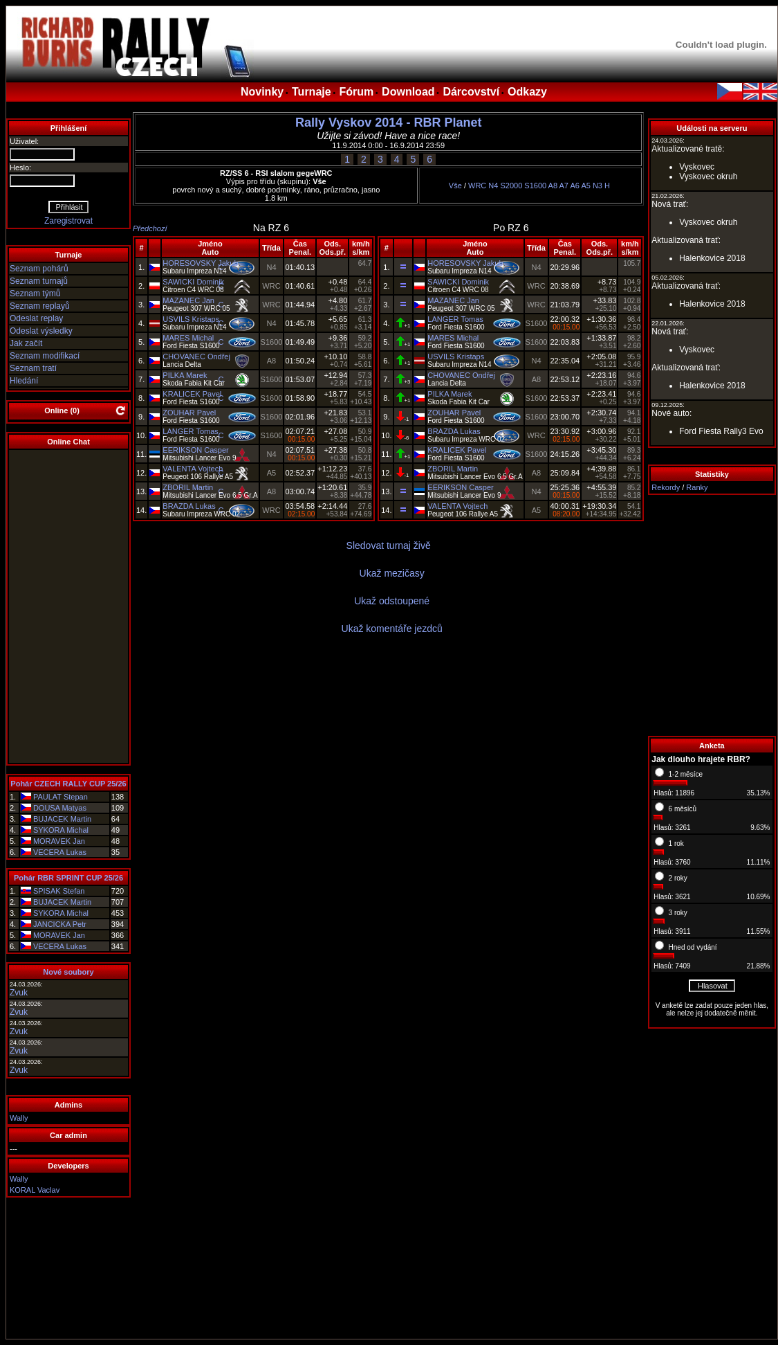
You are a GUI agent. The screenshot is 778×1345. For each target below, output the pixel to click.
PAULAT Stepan (60, 797)
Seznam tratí (33, 368)
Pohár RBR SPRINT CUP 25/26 (68, 878)
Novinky (262, 92)
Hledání (24, 381)
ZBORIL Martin (188, 487)
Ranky (696, 487)
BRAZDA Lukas (189, 506)
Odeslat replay (36, 318)
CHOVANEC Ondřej (196, 356)
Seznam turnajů (39, 281)
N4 (493, 185)
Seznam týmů (35, 293)
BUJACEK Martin (62, 819)
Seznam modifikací (45, 356)
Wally (19, 1118)
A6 (574, 185)
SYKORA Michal (61, 830)
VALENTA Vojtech (193, 468)
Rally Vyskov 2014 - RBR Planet (388, 122)
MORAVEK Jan (59, 841)
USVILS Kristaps (191, 319)
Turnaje (311, 92)
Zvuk (19, 993)
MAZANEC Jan (188, 300)
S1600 (535, 185)
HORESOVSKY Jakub (200, 263)
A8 (552, 185)
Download (408, 92)
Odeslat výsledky (41, 331)
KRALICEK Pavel (192, 394)
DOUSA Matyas (59, 808)
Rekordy (665, 487)
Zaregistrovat (68, 221)
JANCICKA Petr (59, 924)
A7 (563, 185)
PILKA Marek (185, 375)
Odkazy (527, 92)
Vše (455, 185)
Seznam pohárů (39, 268)
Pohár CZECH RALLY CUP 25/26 (68, 783)
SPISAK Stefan (59, 891)
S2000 (511, 185)
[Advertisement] (711, 615)
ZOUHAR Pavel (189, 412)
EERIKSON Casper (195, 450)
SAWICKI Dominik (193, 282)
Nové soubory (68, 972)
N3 (597, 185)
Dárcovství (471, 92)
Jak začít (26, 343)
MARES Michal (188, 338)
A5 (585, 185)
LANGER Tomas (191, 431)
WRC (477, 185)
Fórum (356, 92)
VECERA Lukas (59, 852)
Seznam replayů (40, 306)
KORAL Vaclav (34, 1190)
